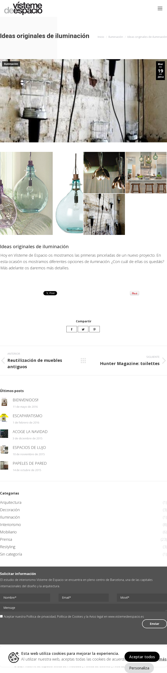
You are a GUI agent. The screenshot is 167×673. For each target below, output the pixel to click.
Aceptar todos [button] (142, 656)
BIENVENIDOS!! (25, 399)
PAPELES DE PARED (30, 463)
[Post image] (4, 402)
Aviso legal (96, 616)
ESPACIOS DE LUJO (29, 447)
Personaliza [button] (139, 667)
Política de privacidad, (41, 616)
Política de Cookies (70, 616)
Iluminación (11, 64)
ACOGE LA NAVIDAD (30, 431)
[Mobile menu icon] (160, 8)
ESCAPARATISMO (27, 415)
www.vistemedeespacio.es (126, 616)
